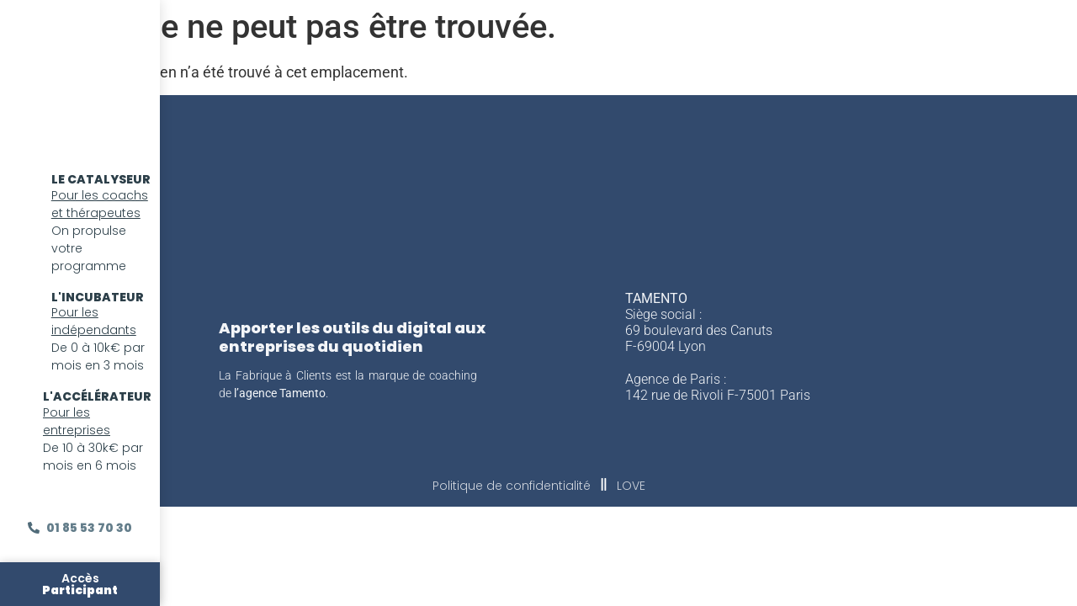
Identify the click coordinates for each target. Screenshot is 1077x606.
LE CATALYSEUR (101, 179)
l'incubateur (97, 297)
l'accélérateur (97, 396)
